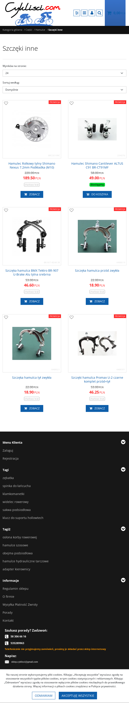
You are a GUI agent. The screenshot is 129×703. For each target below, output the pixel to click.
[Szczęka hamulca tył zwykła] (31, 378)
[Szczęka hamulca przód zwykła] (97, 271)
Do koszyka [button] (97, 194)
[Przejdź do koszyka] (119, 13)
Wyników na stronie (15, 66)
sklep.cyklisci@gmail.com (24, 662)
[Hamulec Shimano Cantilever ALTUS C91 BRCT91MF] (97, 165)
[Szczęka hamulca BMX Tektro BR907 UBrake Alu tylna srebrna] (32, 272)
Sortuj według (11, 82)
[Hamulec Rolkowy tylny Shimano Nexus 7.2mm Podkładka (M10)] (32, 165)
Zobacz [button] (32, 194)
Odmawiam (44, 696)
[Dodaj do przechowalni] (6, 103)
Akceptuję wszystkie (78, 696)
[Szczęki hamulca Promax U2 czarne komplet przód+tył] (97, 379)
